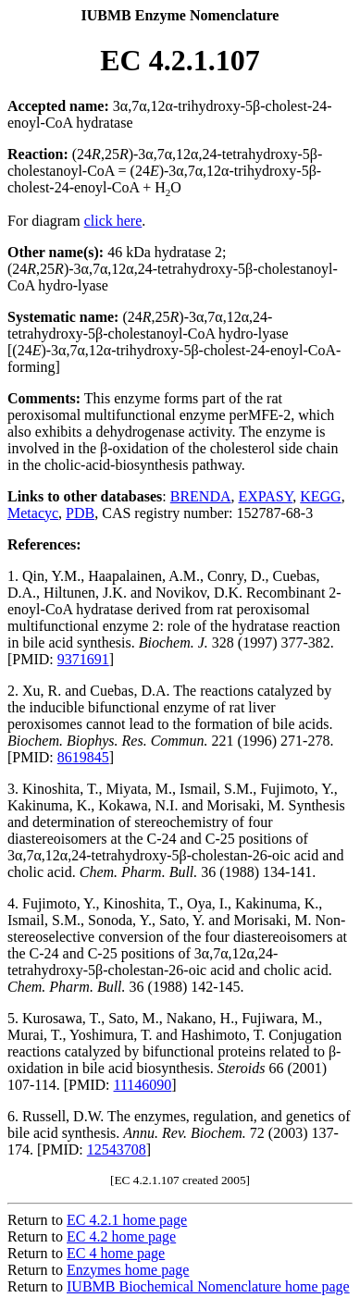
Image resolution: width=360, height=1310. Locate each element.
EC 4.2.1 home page (127, 1220)
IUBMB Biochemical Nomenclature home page (208, 1286)
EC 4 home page (116, 1253)
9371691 (83, 659)
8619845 (83, 757)
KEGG (320, 496)
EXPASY (266, 496)
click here (113, 221)
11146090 (143, 1085)
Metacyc (32, 513)
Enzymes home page (128, 1270)
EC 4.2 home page (121, 1236)
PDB (80, 513)
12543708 (116, 1149)
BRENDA (200, 496)
